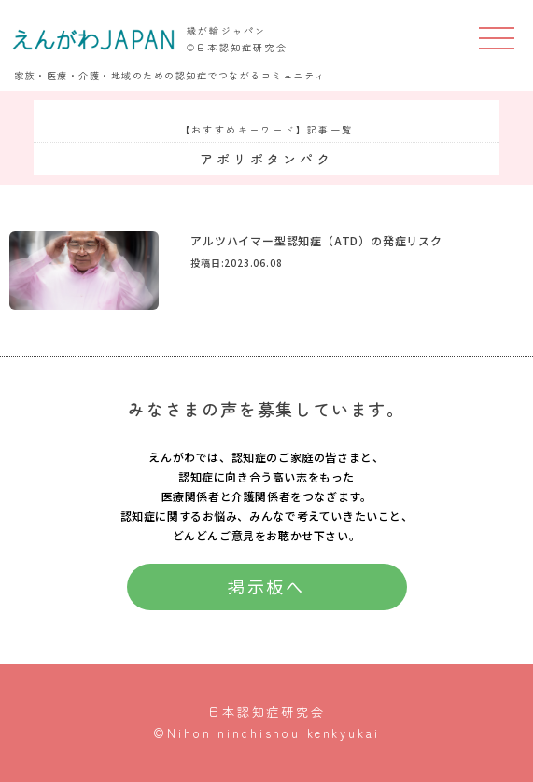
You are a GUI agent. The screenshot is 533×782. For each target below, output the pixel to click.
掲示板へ (267, 586)
